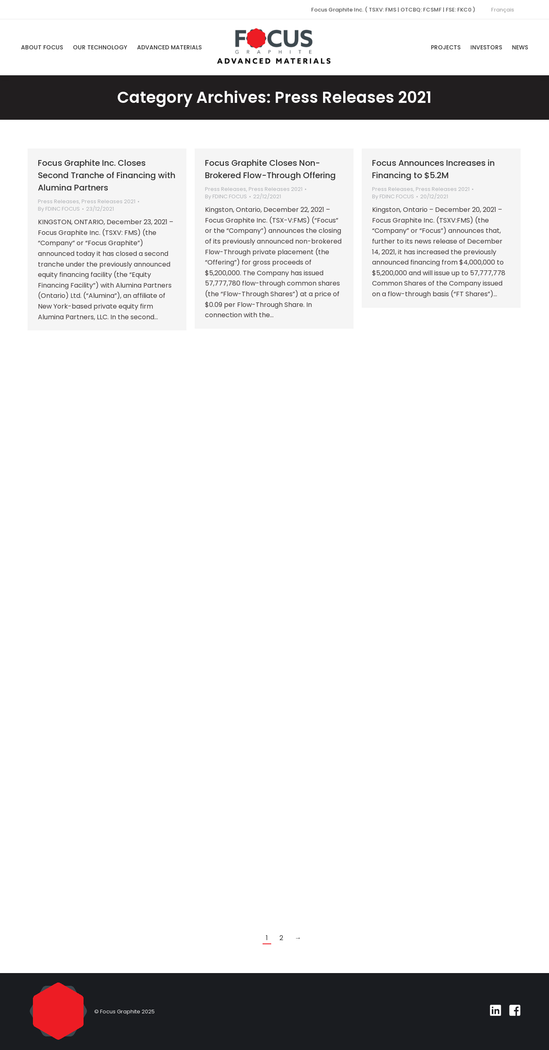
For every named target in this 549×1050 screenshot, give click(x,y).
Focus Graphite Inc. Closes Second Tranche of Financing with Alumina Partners (106, 175)
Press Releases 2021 (108, 201)
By (59, 209)
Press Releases (58, 201)
